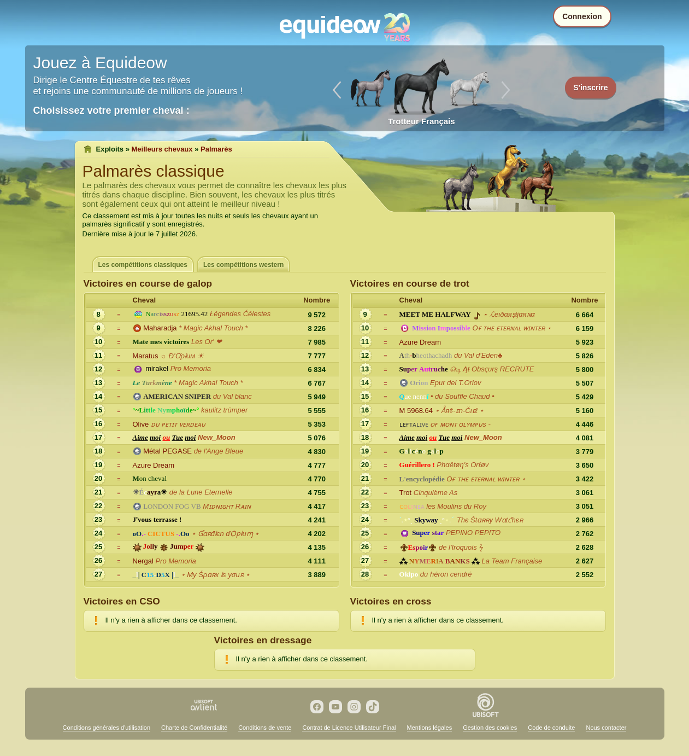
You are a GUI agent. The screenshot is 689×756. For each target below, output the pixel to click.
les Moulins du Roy (456, 506)
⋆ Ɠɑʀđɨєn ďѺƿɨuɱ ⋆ (225, 534)
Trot (405, 493)
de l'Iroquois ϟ (460, 547)
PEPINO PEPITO (473, 532)
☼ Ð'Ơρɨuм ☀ (182, 356)
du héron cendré (446, 574)
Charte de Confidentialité (194, 727)
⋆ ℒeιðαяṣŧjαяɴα (509, 314)
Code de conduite (551, 727)
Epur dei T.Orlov (455, 383)
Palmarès (216, 149)
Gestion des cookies (490, 727)
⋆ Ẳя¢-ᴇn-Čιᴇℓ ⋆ (459, 410)
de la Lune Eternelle (201, 492)
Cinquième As (435, 493)
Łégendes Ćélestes (240, 314)
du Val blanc (233, 396)
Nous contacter (606, 727)
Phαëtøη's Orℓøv (462, 465)
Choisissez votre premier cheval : (111, 110)
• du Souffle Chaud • (462, 396)
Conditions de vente (264, 727)
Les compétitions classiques (142, 265)
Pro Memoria (190, 368)
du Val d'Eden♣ (478, 355)
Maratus (145, 356)
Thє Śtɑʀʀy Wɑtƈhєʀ (490, 520)
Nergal (143, 561)
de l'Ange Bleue (219, 451)
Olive (141, 424)
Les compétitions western (243, 265)
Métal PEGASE (167, 451)
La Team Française (512, 561)
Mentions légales (429, 727)
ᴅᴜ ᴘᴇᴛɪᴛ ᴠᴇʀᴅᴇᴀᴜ (178, 424)
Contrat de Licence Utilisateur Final (349, 727)
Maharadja (159, 328)
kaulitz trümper (224, 410)
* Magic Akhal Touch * (213, 328)
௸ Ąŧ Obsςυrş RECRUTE (492, 369)
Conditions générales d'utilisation (106, 727)
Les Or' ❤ (206, 342)
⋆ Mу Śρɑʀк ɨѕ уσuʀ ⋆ (215, 575)
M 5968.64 (416, 410)
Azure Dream (154, 465)
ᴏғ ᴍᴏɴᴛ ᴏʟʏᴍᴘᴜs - (460, 424)
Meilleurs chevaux (162, 149)
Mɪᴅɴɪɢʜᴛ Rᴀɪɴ (227, 506)
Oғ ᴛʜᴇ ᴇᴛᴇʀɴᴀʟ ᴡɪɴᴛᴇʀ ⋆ (511, 328)
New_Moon (216, 437)
